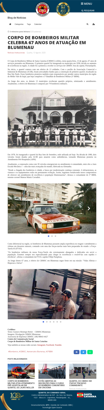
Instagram (41, 345)
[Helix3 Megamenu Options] (87, 3)
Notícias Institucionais (16, 53)
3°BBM (50, 351)
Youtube (57, 345)
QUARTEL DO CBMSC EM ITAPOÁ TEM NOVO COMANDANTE (80, 383)
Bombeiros (13, 351)
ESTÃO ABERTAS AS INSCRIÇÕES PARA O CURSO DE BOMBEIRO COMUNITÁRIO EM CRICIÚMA (51, 384)
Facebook (50, 345)
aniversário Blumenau (36, 351)
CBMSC (23, 351)
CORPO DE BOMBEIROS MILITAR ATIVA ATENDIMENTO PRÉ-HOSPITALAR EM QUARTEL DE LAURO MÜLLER (21, 384)
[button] (87, 24)
